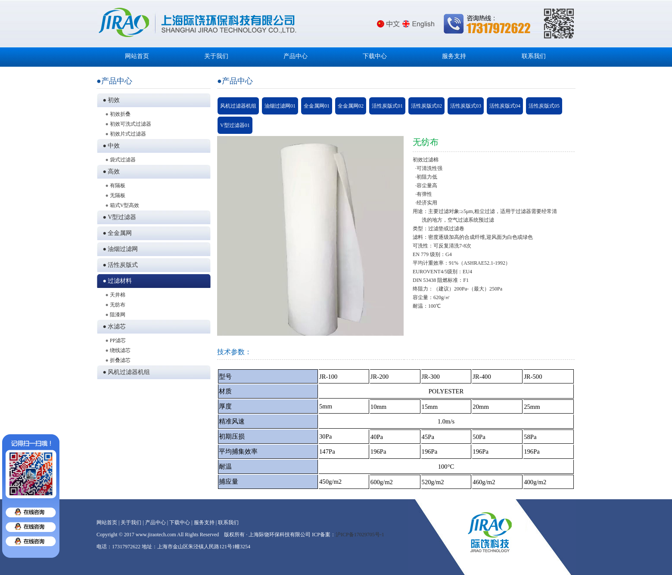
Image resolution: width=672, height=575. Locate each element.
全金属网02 (351, 106)
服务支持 (454, 56)
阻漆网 (117, 315)
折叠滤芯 (120, 360)
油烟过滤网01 (280, 106)
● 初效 (110, 100)
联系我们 (534, 56)
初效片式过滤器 (128, 134)
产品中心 (295, 56)
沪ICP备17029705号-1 (360, 535)
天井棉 (117, 295)
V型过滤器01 (235, 125)
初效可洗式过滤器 (130, 124)
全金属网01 (317, 106)
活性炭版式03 (465, 106)
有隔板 (117, 185)
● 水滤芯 (113, 326)
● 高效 (110, 171)
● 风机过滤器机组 (125, 372)
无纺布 (117, 305)
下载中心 (375, 56)
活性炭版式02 (426, 106)
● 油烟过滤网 (119, 249)
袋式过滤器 (123, 160)
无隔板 (117, 195)
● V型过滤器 (118, 217)
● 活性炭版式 (119, 265)
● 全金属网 (116, 233)
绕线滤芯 (120, 350)
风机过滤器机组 (238, 106)
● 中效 (110, 145)
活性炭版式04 (504, 106)
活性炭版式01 (387, 106)
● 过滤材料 (116, 281)
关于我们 (216, 56)
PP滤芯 (118, 340)
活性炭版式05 (544, 106)
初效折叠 (120, 114)
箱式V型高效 (125, 205)
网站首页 (137, 56)
